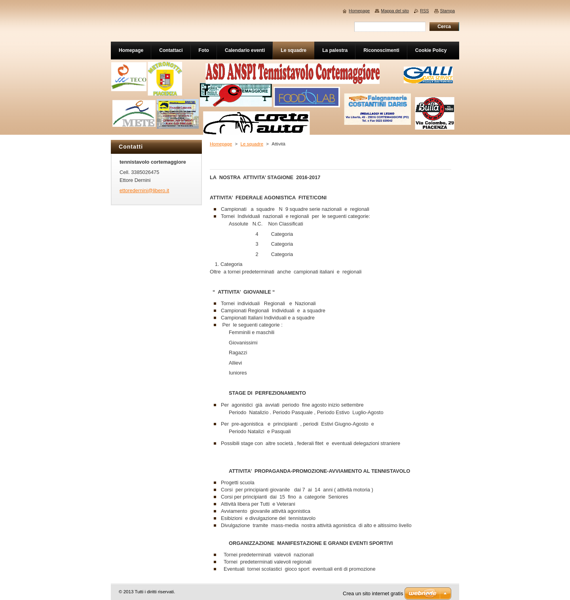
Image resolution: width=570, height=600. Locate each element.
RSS (424, 10)
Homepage (221, 143)
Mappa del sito (395, 10)
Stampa (447, 10)
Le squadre (251, 143)
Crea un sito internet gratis (373, 593)
